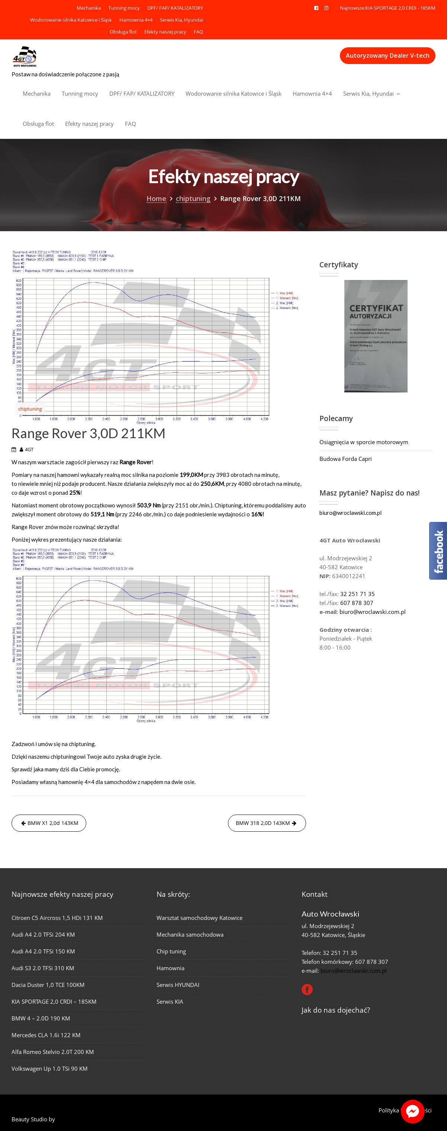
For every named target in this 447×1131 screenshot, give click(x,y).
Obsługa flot (123, 31)
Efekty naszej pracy (165, 31)
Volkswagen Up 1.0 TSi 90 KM (49, 1067)
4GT (29, 449)
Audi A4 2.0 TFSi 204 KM (43, 935)
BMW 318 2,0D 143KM (263, 822)
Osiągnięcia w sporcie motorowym (363, 442)
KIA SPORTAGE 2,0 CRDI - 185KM (400, 7)
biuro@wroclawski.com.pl (350, 512)
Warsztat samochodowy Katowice (199, 918)
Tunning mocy (124, 7)
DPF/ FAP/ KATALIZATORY (175, 7)
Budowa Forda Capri (345, 458)
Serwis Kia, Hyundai (181, 19)
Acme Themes (75, 1119)
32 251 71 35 (357, 594)
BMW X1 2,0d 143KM (53, 822)
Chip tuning (171, 951)
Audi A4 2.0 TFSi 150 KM (43, 951)
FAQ (198, 31)
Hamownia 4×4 (135, 19)
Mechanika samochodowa (190, 935)
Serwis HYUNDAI (178, 984)
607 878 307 (356, 602)
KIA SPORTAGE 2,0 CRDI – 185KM (54, 1001)
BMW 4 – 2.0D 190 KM (41, 1018)
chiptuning (30, 408)
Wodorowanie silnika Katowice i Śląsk (71, 19)
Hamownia (171, 967)
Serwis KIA (170, 1000)
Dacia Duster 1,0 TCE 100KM (48, 984)
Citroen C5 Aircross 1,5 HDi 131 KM (57, 918)
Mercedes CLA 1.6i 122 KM (46, 1034)
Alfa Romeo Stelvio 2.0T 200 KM (53, 1050)
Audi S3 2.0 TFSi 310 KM (43, 968)
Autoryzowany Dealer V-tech (388, 55)
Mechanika (89, 7)
